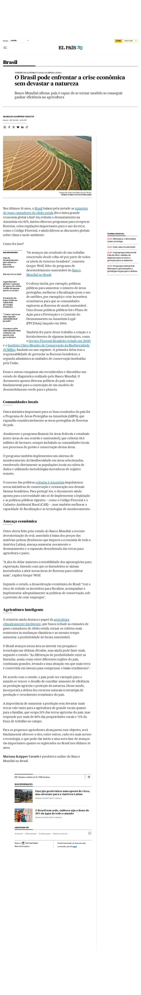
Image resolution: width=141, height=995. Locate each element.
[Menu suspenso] (5, 48)
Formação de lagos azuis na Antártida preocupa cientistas (10, 302)
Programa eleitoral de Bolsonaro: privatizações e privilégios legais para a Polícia (122, 268)
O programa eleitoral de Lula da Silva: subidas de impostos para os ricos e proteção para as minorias (121, 256)
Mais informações (22, 846)
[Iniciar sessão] (130, 41)
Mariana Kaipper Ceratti (18, 116)
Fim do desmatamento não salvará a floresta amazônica (10, 262)
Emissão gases (45, 833)
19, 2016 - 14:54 (18, 120)
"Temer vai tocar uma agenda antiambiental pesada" (11, 318)
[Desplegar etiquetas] (90, 833)
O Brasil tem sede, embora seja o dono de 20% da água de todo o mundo (62, 812)
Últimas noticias (115, 234)
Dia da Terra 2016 (12, 274)
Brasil (10, 62)
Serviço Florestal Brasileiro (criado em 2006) (59, 341)
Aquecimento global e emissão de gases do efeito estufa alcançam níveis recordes (12, 286)
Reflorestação (30, 833)
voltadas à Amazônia (50, 482)
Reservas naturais (60, 833)
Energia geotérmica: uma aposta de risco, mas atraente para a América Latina (62, 793)
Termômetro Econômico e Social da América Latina (38, 73)
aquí (75, 846)
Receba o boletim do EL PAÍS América (34, 777)
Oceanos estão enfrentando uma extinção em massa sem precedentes (12, 333)
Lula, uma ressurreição (124, 247)
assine (118, 41)
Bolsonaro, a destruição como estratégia (121, 240)
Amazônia (19, 833)
